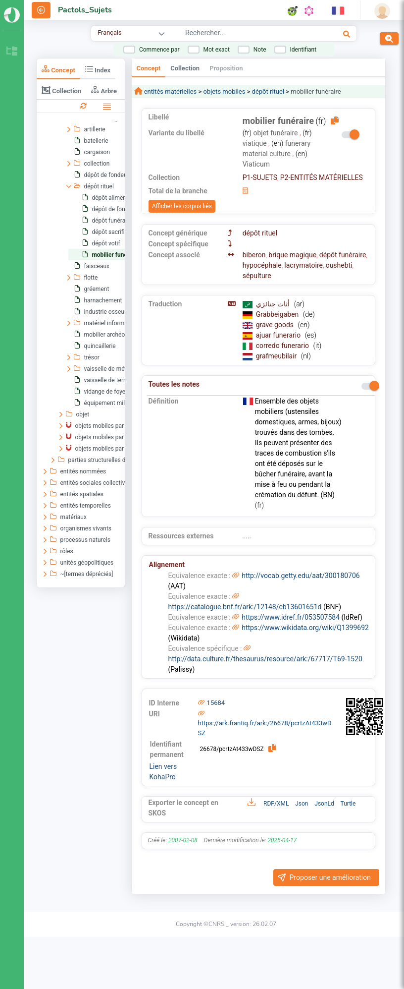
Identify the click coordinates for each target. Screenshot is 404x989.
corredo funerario (283, 345)
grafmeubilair (277, 356)
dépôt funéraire (342, 255)
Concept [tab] (58, 69)
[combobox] (243, 34)
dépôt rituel (268, 91)
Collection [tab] (61, 90)
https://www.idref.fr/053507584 (291, 617)
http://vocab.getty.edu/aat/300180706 (301, 576)
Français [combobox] (109, 32)
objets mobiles (224, 91)
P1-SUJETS (260, 177)
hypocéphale (262, 265)
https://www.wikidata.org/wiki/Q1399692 (305, 628)
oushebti (339, 265)
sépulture (257, 276)
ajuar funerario (279, 335)
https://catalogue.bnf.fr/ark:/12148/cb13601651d (245, 607)
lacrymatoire (303, 265)
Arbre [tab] (104, 90)
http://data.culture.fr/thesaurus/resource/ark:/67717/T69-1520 (265, 659)
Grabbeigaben (278, 314)
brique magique (292, 255)
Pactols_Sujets (85, 9)
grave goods (276, 325)
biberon (254, 255)
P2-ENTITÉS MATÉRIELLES (321, 177)
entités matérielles (170, 91)
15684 (216, 702)
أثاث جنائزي (274, 304)
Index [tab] (97, 69)
